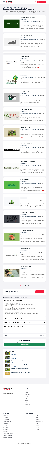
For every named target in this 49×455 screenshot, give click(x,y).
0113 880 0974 (23, 279)
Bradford (26, 432)
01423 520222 (23, 191)
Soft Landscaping (6, 430)
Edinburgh (37, 427)
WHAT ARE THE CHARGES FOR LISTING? (13, 328)
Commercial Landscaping (7, 446)
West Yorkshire (26, 21)
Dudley (37, 425)
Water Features (6, 438)
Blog (26, 409)
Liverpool (37, 438)
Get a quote (27, 405)
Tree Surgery (5, 442)
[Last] (28, 296)
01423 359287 (23, 85)
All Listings (27, 402)
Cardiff (26, 436)
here (9, 313)
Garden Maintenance (7, 432)
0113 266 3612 (23, 121)
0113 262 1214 (23, 208)
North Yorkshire (25, 88)
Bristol (26, 434)
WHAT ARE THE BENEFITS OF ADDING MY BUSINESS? (16, 341)
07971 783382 (23, 173)
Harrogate (22, 106)
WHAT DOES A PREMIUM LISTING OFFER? (13, 337)
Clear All (42, 345)
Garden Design (6, 426)
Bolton (26, 430)
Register (26, 411)
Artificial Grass (5, 440)
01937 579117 (23, 37)
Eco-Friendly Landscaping (7, 448)
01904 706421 (23, 261)
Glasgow (37, 429)
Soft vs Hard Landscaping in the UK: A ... (20, 363)
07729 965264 (23, 19)
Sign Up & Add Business (24, 355)
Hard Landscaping (6, 428)
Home (26, 400)
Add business (40, 302)
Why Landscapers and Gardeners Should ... (20, 379)
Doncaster (27, 440)
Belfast (26, 426)
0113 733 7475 (23, 69)
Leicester (37, 436)
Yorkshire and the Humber (34, 21)
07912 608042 (23, 225)
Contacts (26, 407)
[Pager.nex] (25, 296)
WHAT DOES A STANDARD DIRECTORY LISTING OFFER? (17, 333)
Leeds (21, 39)
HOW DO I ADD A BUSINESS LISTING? (13, 311)
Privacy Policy (27, 415)
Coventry (26, 438)
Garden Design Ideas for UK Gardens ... (20, 367)
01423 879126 (23, 103)
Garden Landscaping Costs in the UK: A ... (20, 375)
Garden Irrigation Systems (7, 444)
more (23, 29)
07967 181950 (23, 243)
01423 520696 (23, 155)
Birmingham (27, 428)
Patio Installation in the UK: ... (17, 371)
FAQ (26, 413)
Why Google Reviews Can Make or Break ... (20, 383)
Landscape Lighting (6, 436)
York (21, 88)
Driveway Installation (6, 434)
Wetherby (22, 21)
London (37, 440)
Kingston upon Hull (39, 431)
